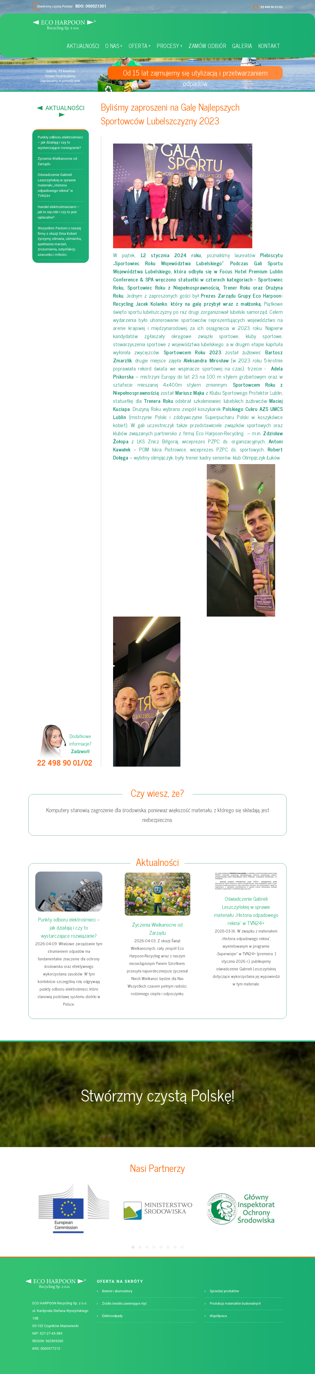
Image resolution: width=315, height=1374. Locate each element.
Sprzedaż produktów (224, 1291)
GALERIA (242, 45)
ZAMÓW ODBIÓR (207, 45)
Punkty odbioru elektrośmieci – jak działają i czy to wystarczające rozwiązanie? (60, 142)
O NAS (114, 45)
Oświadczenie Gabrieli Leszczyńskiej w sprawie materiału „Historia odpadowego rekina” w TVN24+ (57, 185)
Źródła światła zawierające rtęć (124, 1303)
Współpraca (218, 1316)
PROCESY (170, 45)
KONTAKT (269, 45)
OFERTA (140, 45)
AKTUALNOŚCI (83, 45)
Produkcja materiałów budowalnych (235, 1303)
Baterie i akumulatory (117, 1291)
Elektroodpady (112, 1316)
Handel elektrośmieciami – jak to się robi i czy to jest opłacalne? (58, 212)
